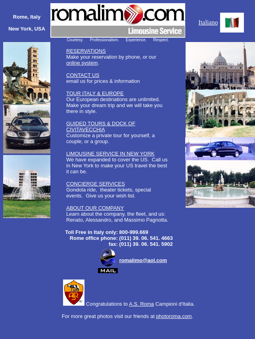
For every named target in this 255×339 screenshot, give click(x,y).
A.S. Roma (141, 304)
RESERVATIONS (86, 51)
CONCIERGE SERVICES (95, 184)
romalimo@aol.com (143, 260)
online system (82, 63)
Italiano (208, 22)
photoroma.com (174, 316)
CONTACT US (82, 75)
